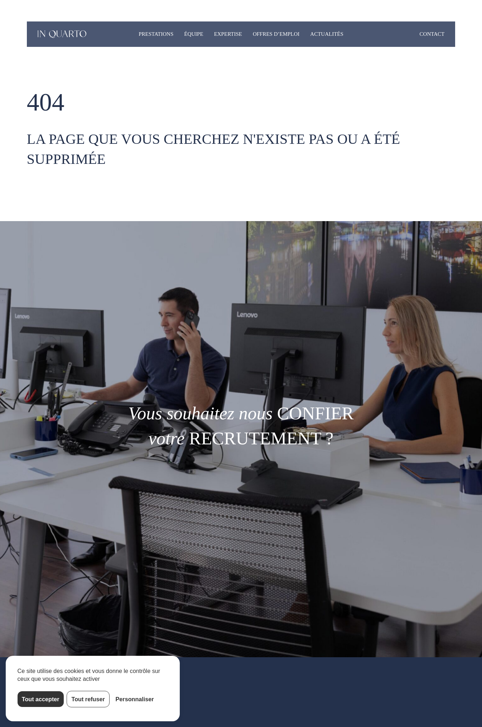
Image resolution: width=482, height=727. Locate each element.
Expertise (228, 34)
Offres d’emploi (276, 34)
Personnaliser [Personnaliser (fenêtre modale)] (135, 699)
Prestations (156, 34)
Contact (432, 34)
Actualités (326, 34)
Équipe (193, 34)
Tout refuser (88, 699)
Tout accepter (40, 699)
